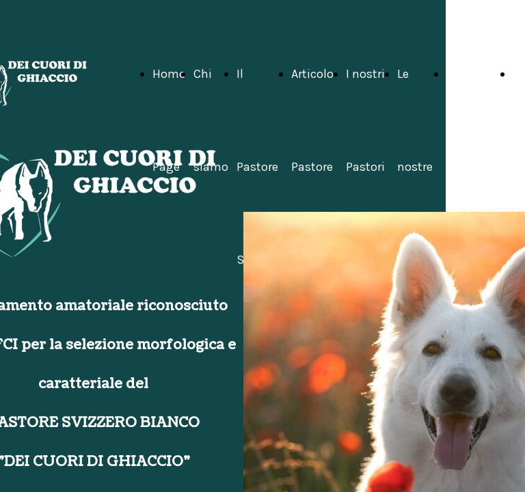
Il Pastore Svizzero (260, 166)
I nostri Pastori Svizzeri (367, 166)
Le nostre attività (417, 166)
